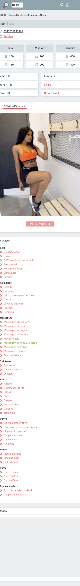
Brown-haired (51, 93)
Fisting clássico (13, 453)
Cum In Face (11, 480)
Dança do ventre (13, 369)
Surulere (20, 15)
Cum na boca (11, 472)
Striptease (9, 365)
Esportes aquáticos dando (18, 490)
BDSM (7, 392)
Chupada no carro (14, 435)
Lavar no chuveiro (14, 303)
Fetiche (8, 276)
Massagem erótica (14, 326)
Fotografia (9, 291)
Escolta (8, 286)
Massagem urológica (15, 330)
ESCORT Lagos (8, 15)
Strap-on (8, 400)
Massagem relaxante (15, 351)
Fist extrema (11, 462)
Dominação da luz (14, 387)
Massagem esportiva (15, 347)
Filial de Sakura (12, 355)
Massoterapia (11, 338)
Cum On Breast (12, 476)
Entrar (67, 5)
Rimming (9, 312)
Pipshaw (8, 307)
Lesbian (8, 373)
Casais (8, 299)
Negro (47, 84)
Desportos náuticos (15, 494)
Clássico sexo (12, 251)
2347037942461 (13, 31)
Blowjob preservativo (15, 422)
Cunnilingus (10, 439)
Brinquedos (10, 272)
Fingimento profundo (15, 431)
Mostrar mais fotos (40, 223)
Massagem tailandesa (16, 334)
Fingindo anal (11, 457)
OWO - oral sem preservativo (20, 260)
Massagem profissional (17, 322)
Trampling (9, 412)
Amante (8, 383)
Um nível (9, 256)
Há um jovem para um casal (19, 295)
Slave (7, 396)
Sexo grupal (10, 264)
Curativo (8, 408)
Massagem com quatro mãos (20, 342)
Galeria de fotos (14, 105)
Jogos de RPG (12, 404)
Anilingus (9, 443)
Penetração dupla (13, 268)
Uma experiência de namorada (21, 427)
